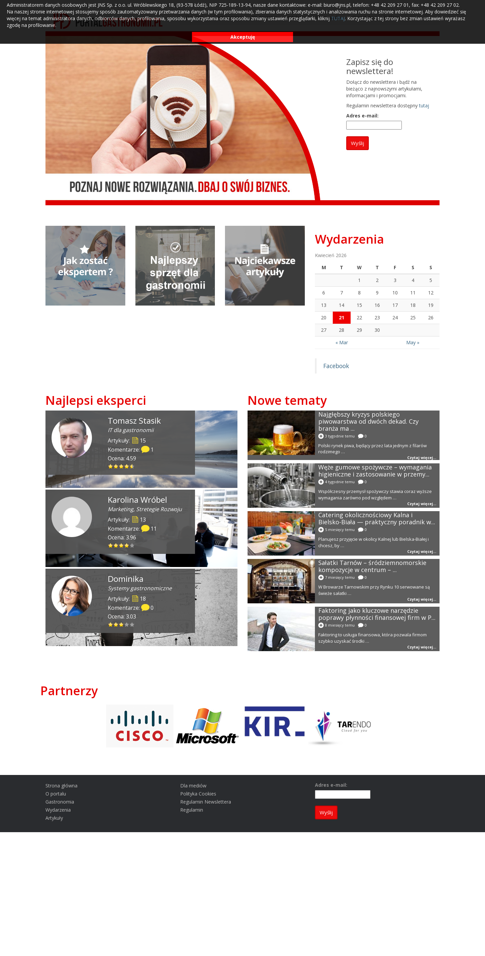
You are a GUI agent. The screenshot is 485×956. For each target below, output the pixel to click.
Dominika (125, 578)
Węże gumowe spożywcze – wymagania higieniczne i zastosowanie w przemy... (375, 470)
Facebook (336, 366)
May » (412, 342)
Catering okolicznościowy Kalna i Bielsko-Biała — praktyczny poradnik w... (376, 518)
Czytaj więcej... (421, 457)
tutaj (424, 105)
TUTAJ (338, 18)
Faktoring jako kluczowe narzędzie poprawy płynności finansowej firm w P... (376, 614)
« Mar (341, 342)
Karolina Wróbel (137, 499)
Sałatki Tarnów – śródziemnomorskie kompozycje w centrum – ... (372, 566)
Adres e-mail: (362, 115)
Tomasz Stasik (134, 420)
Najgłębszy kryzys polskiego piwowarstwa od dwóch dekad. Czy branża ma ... (368, 421)
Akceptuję (242, 37)
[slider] (121, 466)
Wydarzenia (349, 239)
